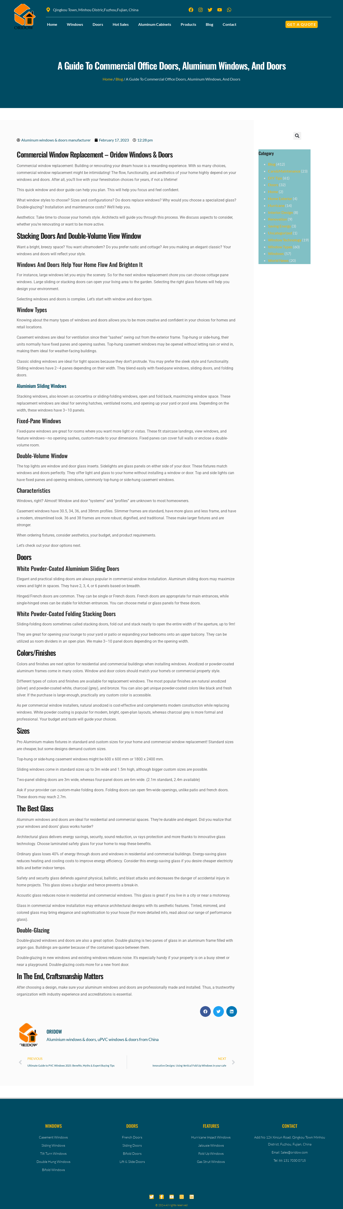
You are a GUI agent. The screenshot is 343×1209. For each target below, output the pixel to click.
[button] (205, 1011)
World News (278, 260)
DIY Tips (275, 178)
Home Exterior (280, 198)
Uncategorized (280, 233)
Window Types (280, 246)
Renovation (277, 219)
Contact (229, 24)
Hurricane (276, 205)
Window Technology (284, 240)
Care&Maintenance (284, 171)
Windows (75, 24)
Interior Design (280, 212)
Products (188, 24)
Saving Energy (279, 226)
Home (52, 24)
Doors (98, 24)
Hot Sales (121, 24)
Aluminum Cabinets (154, 24)
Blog (209, 24)
